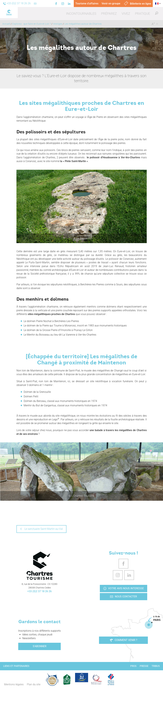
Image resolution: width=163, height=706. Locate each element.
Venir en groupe (111, 3)
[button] (81, 13)
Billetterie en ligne (137, 3)
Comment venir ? (123, 640)
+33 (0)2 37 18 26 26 (39, 591)
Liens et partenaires (16, 666)
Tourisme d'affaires (86, 3)
